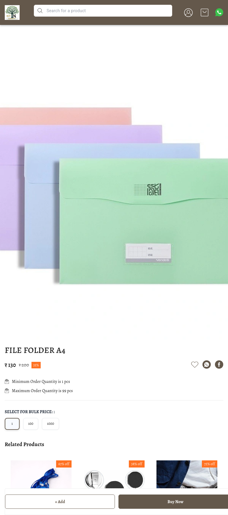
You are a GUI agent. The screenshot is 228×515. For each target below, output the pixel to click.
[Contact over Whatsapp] (219, 12)
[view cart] (204, 12)
